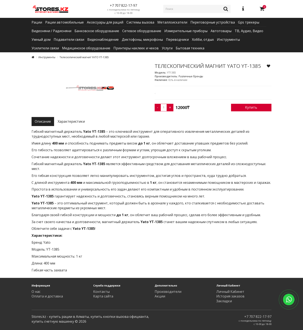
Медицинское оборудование (86, 48)
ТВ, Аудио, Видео (249, 31)
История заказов (230, 296)
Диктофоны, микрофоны (142, 39)
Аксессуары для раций (105, 22)
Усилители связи (45, 48)
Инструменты (228, 39)
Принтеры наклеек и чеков (136, 48)
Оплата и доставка (47, 296)
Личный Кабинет (230, 291)
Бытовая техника (190, 48)
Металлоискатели (172, 22)
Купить (251, 107)
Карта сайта (103, 296)
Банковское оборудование (96, 31)
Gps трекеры (248, 22)
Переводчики (177, 39)
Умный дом (41, 39)
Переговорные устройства (212, 22)
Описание (43, 121)
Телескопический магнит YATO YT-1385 (84, 57)
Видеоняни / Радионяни (51, 31)
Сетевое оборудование (141, 31)
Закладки (224, 301)
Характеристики (71, 121)
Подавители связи (69, 39)
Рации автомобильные (64, 22)
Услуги (167, 48)
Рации (37, 22)
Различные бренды (191, 76)
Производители (168, 291)
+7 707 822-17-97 (257, 316)
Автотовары (221, 31)
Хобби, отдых (203, 39)
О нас (36, 291)
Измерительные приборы (185, 31)
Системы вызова (140, 22)
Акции (160, 296)
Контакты (101, 291)
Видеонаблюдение (103, 39)
